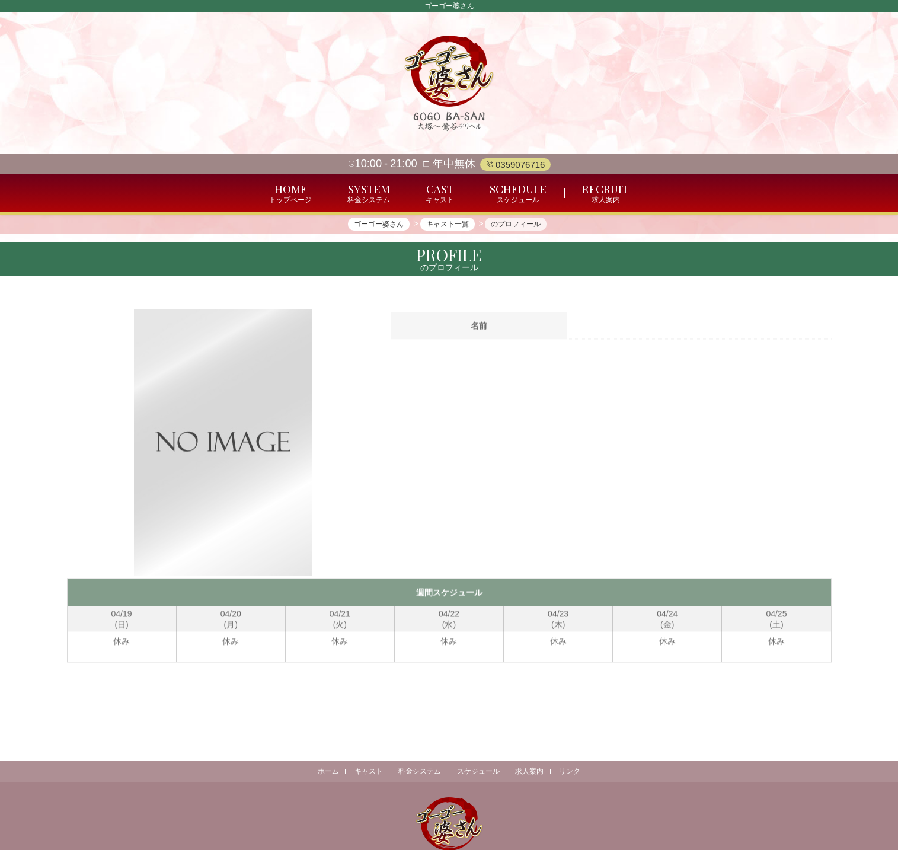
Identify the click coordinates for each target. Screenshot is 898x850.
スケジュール (478, 771)
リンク (571, 771)
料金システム (419, 771)
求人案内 (530, 771)
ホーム (326, 771)
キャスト (367, 771)
